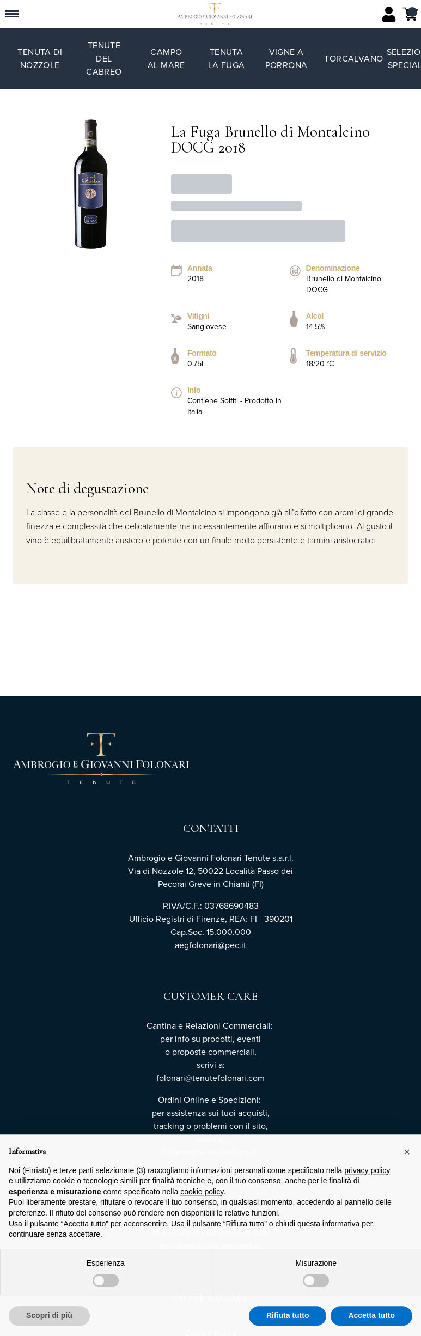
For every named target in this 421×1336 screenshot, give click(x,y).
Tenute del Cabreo (103, 58)
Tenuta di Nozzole (39, 58)
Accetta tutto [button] (371, 1324)
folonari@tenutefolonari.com (210, 1078)
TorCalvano (353, 58)
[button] (407, 1160)
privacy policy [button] (367, 1179)
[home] (214, 14)
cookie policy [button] (201, 1200)
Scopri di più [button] (49, 1324)
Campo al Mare (166, 58)
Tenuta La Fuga (226, 58)
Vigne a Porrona (286, 58)
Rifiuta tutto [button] (287, 1324)
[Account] (388, 14)
